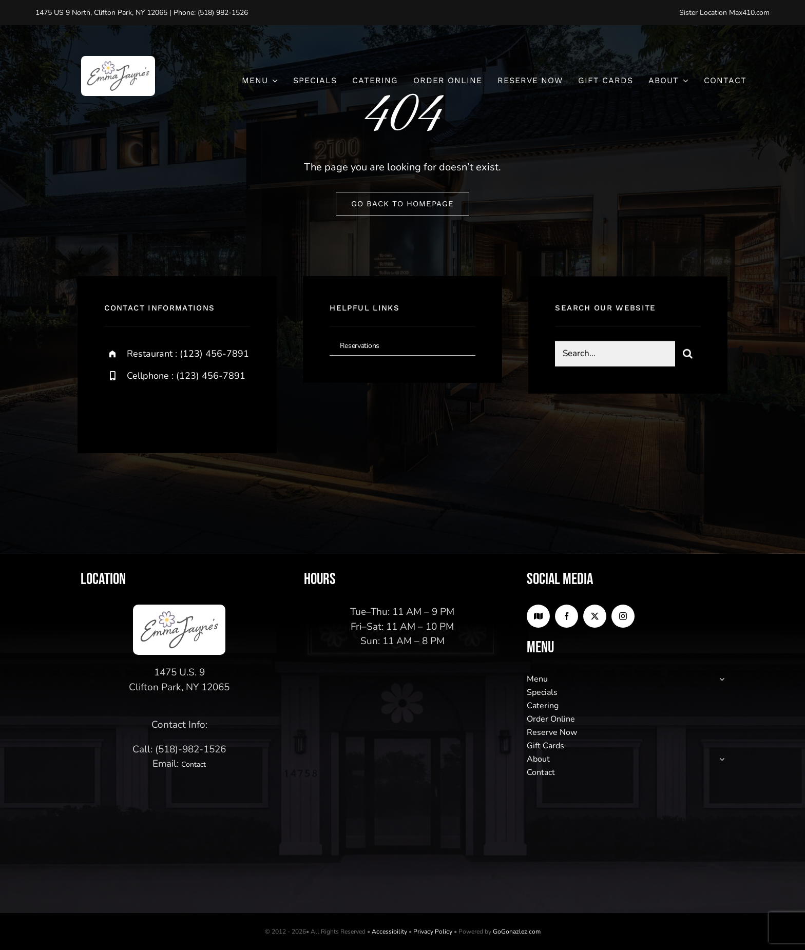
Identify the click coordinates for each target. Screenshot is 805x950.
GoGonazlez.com (517, 931)
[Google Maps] (538, 616)
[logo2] (118, 61)
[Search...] (615, 354)
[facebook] (115, 410)
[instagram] (172, 410)
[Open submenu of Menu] (719, 679)
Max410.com (749, 12)
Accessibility (389, 931)
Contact (193, 764)
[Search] (688, 354)
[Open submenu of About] (719, 759)
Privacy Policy (432, 931)
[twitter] (144, 410)
